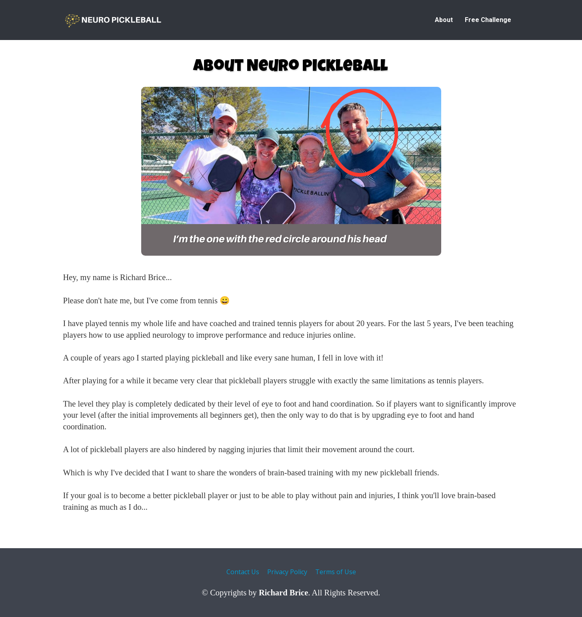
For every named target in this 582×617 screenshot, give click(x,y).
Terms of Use (335, 572)
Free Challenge (488, 20)
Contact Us (242, 572)
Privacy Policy (287, 572)
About (444, 20)
